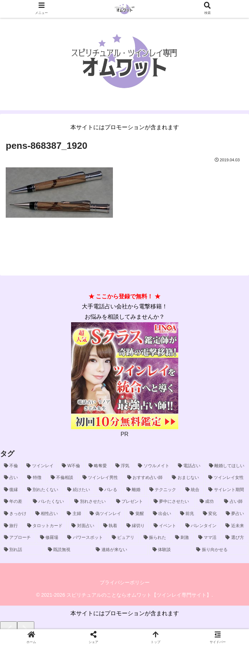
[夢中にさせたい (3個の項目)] (172, 501)
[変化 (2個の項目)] (210, 514)
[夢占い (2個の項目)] (235, 514)
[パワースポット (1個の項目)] (85, 537)
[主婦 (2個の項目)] (74, 514)
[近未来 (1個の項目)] (235, 526)
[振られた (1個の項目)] (155, 537)
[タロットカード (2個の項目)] (45, 526)
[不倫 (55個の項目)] (11, 466)
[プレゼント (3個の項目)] (131, 501)
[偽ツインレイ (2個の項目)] (105, 514)
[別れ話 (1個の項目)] (22, 550)
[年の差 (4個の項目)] (14, 501)
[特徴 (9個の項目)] (35, 477)
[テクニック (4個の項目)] (163, 490)
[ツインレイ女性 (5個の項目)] (226, 477)
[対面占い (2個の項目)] (83, 526)
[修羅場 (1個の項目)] (50, 537)
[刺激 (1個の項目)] (183, 537)
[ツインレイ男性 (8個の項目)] (101, 477)
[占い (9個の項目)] (12, 477)
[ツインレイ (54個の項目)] (40, 466)
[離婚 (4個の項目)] (134, 490)
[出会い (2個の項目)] (162, 514)
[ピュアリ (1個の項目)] (124, 537)
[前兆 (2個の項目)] (187, 514)
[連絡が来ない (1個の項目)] (120, 550)
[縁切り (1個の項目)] (136, 526)
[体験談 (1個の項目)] (170, 550)
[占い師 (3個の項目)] (234, 501)
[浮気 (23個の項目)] (122, 466)
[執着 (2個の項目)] (111, 526)
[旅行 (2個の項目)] (12, 526)
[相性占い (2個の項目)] (47, 514)
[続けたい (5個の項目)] (79, 490)
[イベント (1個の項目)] (165, 526)
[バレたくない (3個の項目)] (50, 501)
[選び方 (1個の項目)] (235, 537)
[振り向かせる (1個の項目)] (220, 550)
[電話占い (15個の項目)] (189, 466)
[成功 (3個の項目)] (208, 501)
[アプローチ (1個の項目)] (18, 537)
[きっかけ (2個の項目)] (16, 514)
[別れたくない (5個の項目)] (43, 490)
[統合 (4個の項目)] (193, 490)
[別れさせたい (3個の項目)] (91, 501)
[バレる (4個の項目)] (109, 490)
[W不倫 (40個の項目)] (71, 466)
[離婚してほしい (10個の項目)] (227, 466)
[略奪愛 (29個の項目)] (98, 466)
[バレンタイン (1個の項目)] (201, 526)
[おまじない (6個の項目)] (186, 477)
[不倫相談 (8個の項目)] (63, 477)
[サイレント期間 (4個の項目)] (226, 490)
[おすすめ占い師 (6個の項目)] (145, 477)
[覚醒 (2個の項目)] (137, 514)
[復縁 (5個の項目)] (12, 490)
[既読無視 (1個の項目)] (68, 550)
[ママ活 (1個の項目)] (208, 537)
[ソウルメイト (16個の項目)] (154, 466)
